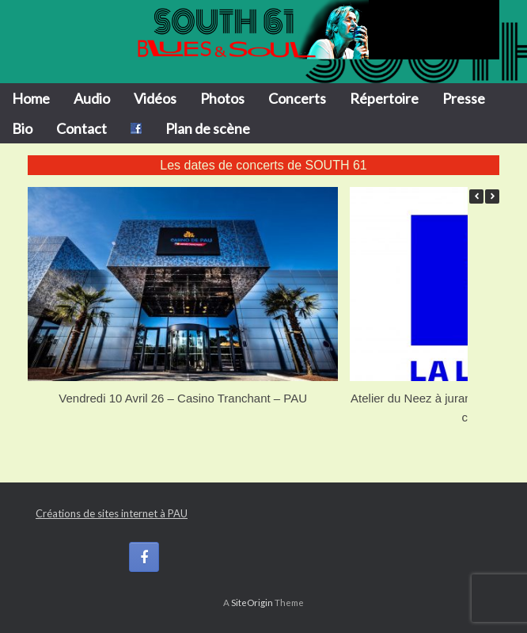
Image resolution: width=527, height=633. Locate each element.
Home (31, 98)
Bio (22, 128)
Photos (222, 98)
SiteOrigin (252, 602)
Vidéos (155, 98)
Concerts (297, 98)
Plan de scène (207, 128)
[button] (492, 196)
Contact (81, 128)
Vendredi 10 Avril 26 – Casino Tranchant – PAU (183, 398)
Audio (92, 98)
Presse (463, 98)
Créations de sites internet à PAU (112, 513)
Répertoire (384, 98)
